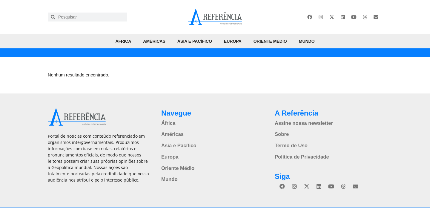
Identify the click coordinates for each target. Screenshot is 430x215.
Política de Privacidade (301, 155)
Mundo (307, 41)
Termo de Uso (290, 144)
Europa (233, 41)
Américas (154, 41)
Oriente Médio (270, 41)
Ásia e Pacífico (194, 41)
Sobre (281, 133)
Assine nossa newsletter (303, 122)
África (123, 41)
